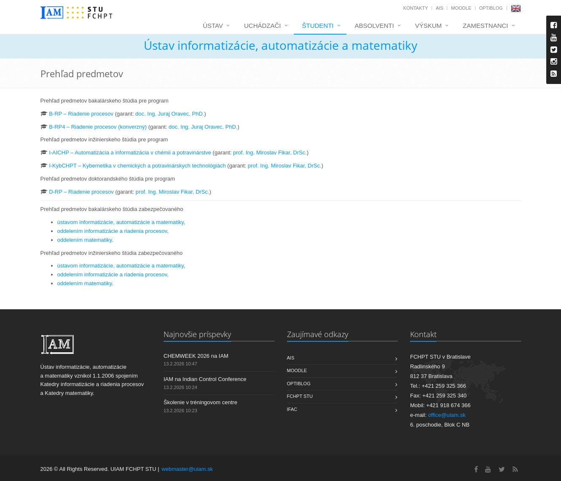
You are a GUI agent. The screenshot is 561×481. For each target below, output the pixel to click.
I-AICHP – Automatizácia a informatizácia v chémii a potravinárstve (130, 152)
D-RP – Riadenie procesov (81, 192)
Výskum (428, 25)
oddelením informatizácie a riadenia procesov (112, 231)
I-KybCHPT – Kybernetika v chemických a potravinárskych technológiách (137, 165)
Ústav (213, 25)
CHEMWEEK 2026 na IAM (196, 356)
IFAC (292, 409)
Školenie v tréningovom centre (200, 402)
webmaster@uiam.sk (187, 469)
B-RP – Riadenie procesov (81, 114)
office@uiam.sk (447, 415)
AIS (439, 8)
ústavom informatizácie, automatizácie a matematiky (120, 222)
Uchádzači (262, 25)
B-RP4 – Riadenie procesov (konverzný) (98, 127)
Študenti (318, 25)
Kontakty (415, 8)
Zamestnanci (485, 25)
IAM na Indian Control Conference (205, 379)
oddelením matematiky (84, 240)
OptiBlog (491, 8)
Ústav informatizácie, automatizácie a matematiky (280, 45)
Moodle (461, 8)
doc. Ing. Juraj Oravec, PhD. (169, 114)
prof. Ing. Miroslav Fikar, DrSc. (270, 152)
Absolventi (374, 25)
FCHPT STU (300, 396)
